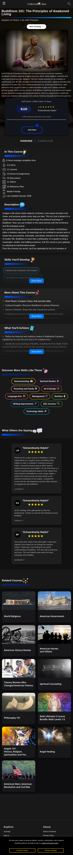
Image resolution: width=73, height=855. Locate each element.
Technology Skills (36, 411)
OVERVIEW (26, 141)
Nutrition (60, 396)
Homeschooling (23, 381)
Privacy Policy (48, 836)
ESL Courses (51, 403)
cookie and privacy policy (50, 843)
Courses (7, 832)
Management (39, 396)
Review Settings (51, 850)
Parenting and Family (25, 388)
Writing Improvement (24, 403)
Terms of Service (49, 832)
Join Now (32, 130)
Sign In (6, 836)
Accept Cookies (22, 850)
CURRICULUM (45, 141)
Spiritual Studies (49, 381)
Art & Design (51, 388)
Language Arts (16, 396)
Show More (36, 281)
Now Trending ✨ (36, 26)
